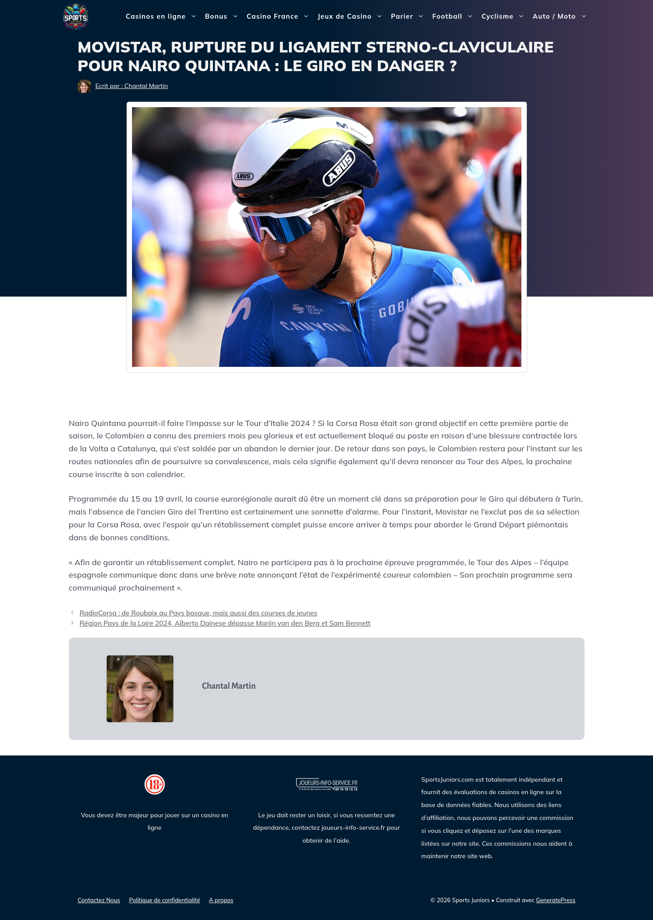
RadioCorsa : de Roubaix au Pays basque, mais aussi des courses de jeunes (198, 613)
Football (454, 16)
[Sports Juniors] (75, 16)
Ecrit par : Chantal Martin (132, 86)
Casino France (280, 16)
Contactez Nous (99, 900)
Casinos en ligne (163, 16)
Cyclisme (505, 16)
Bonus (224, 16)
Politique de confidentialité (164, 900)
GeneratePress (556, 900)
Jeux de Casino (352, 16)
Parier (409, 16)
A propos (221, 900)
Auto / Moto (562, 16)
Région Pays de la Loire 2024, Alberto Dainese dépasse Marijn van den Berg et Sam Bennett (225, 623)
